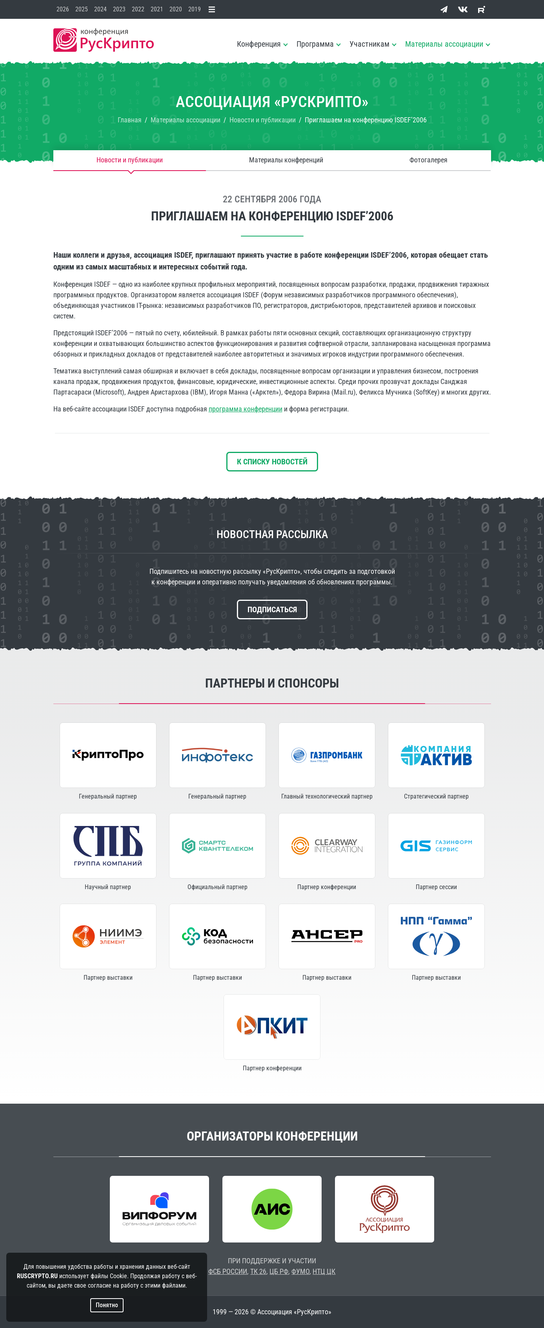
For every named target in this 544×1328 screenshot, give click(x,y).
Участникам (369, 44)
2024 (100, 9)
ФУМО (300, 1271)
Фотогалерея (428, 160)
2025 (81, 9)
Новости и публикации (129, 160)
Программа (315, 44)
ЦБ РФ (278, 1271)
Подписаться (272, 609)
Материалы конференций (286, 160)
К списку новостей (272, 461)
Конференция (259, 44)
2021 (157, 9)
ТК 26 (258, 1271)
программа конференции (245, 409)
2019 (194, 9)
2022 (138, 9)
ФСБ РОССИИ (227, 1271)
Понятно (107, 1305)
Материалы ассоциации (444, 44)
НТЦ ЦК (324, 1271)
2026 (62, 9)
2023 (119, 9)
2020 (175, 9)
